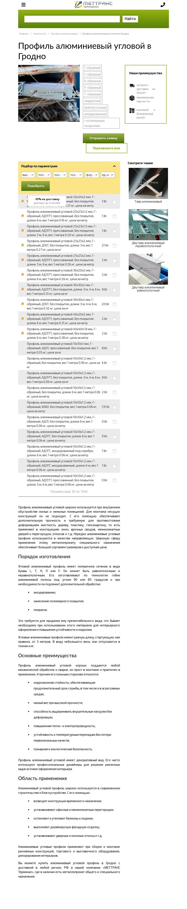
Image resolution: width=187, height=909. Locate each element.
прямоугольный (95, 107)
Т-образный (92, 94)
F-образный (92, 74)
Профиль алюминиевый (64, 33)
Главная (23, 33)
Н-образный (92, 81)
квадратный (92, 101)
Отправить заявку (103, 138)
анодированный (95, 114)
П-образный (92, 87)
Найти (130, 18)
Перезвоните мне (106, 148)
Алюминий (39, 33)
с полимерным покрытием (94, 123)
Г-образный (92, 67)
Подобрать (35, 186)
